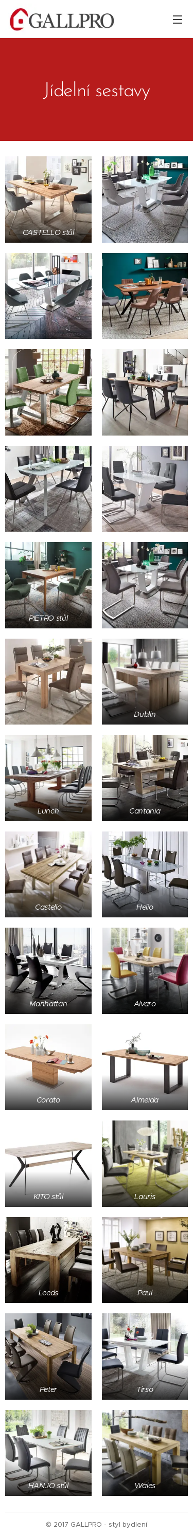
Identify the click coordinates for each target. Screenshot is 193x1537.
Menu (177, 19)
